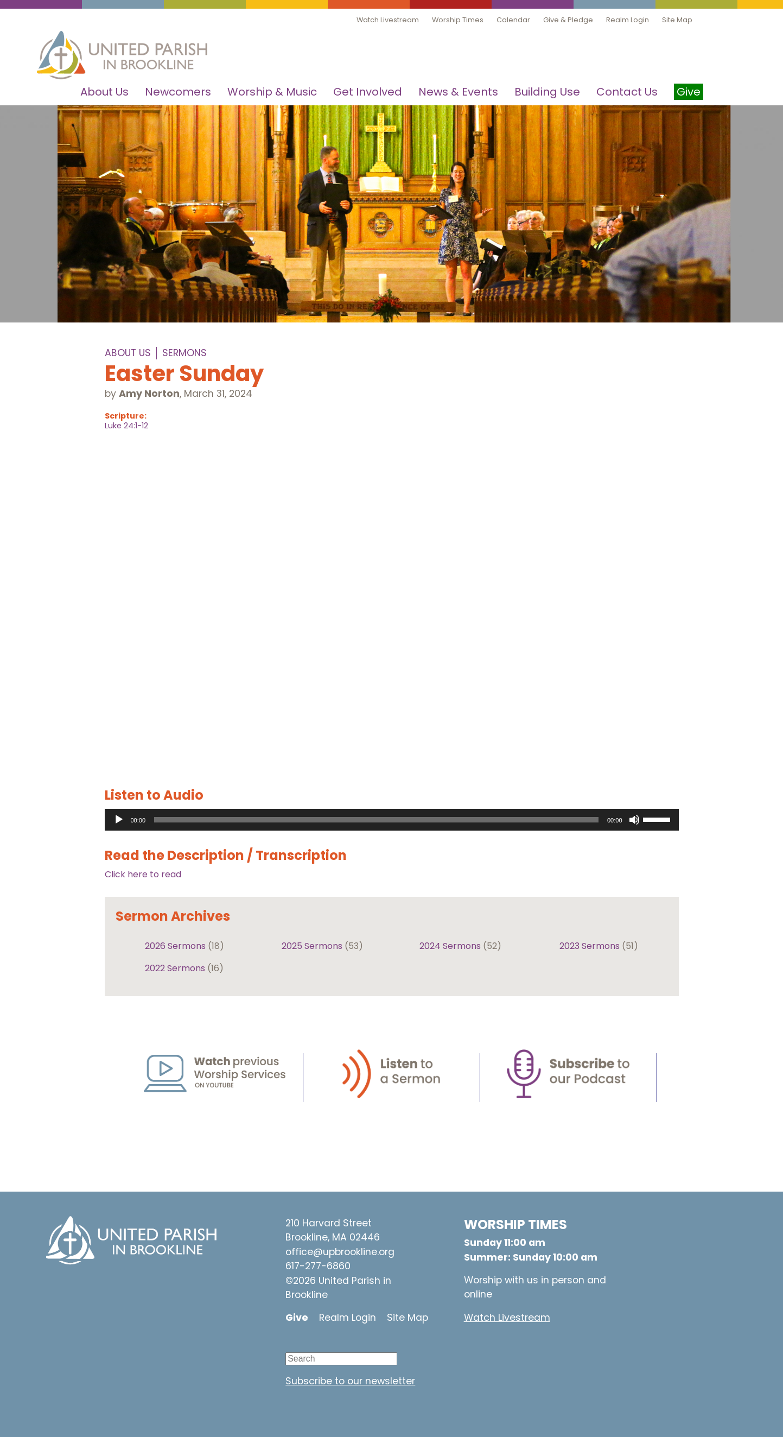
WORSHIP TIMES (515, 1224)
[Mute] (634, 819)
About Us (104, 91)
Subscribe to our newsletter (350, 1381)
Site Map (677, 19)
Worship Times (457, 19)
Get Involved (367, 91)
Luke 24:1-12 (126, 425)
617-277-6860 (318, 1266)
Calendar (513, 19)
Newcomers (178, 91)
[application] (392, 820)
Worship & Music (272, 91)
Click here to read (143, 874)
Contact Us (627, 91)
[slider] (376, 819)
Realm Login (627, 19)
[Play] (118, 819)
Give (296, 1317)
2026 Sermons (175, 946)
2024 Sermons (450, 946)
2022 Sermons (175, 968)
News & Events (458, 91)
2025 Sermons (312, 946)
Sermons (184, 352)
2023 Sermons (589, 946)
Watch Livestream (388, 19)
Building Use (547, 91)
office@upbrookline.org (339, 1251)
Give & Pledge (568, 19)
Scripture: (126, 415)
